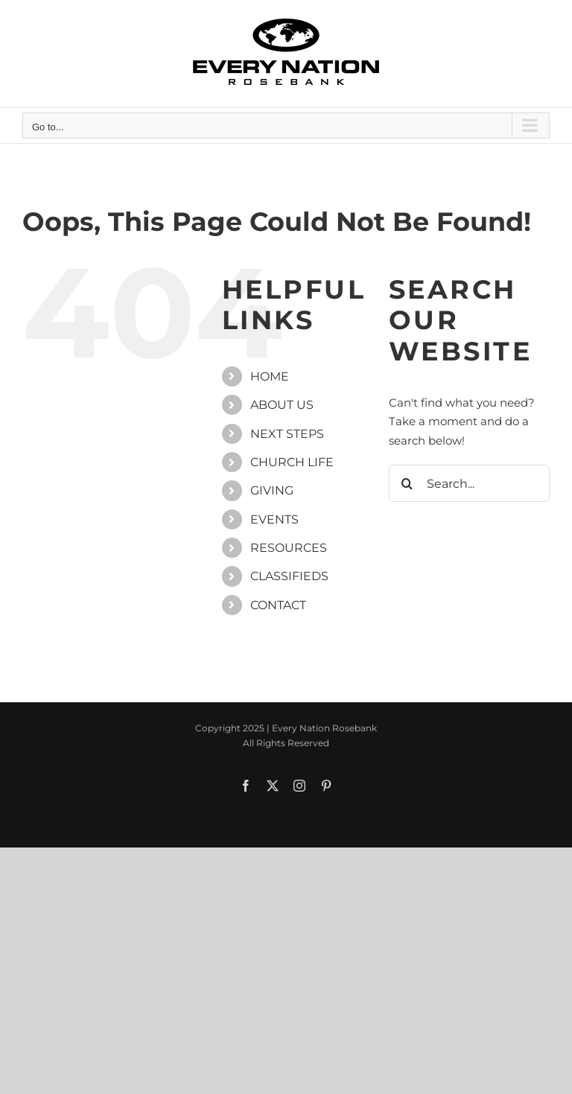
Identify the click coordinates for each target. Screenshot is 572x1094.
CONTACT (278, 605)
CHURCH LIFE (292, 462)
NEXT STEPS (287, 434)
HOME (269, 376)
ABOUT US (282, 405)
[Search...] (469, 483)
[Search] (407, 483)
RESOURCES (288, 548)
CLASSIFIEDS (289, 576)
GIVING (271, 490)
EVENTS (274, 519)
